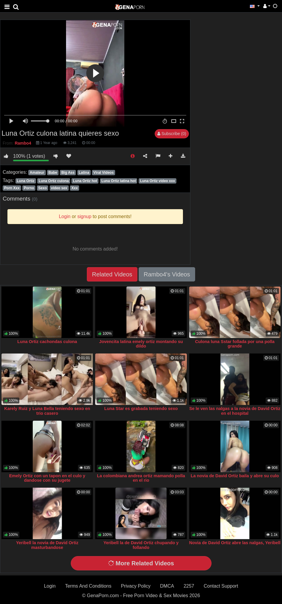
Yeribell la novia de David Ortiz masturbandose (47, 545)
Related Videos (112, 274)
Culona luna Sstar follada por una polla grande (235, 344)
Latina (84, 172)
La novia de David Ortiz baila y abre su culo (235, 475)
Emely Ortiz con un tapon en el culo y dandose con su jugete (47, 478)
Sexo (42, 188)
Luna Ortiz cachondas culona (47, 341)
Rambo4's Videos (167, 274)
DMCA (167, 586)
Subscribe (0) (171, 133)
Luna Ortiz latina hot (118, 181)
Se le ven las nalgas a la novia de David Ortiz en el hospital (234, 411)
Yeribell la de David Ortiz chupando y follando (141, 545)
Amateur (37, 172)
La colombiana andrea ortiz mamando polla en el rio (141, 478)
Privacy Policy (136, 586)
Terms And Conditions (88, 586)
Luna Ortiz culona (54, 181)
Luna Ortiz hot (85, 181)
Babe (52, 172)
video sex (59, 188)
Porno (29, 188)
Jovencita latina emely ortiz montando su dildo (141, 344)
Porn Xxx (12, 188)
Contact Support (221, 586)
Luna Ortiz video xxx (157, 181)
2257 (189, 586)
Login (50, 586)
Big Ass (67, 172)
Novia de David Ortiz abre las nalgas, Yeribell (235, 542)
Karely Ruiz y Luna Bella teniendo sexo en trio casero (47, 411)
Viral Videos (103, 172)
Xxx (74, 188)
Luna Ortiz (25, 181)
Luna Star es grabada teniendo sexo (141, 408)
